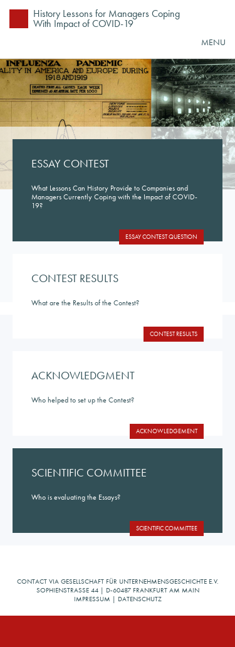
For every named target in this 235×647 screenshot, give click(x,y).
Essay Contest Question (161, 237)
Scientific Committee (166, 528)
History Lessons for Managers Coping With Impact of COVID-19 (106, 18)
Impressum (92, 598)
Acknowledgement (166, 431)
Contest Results (173, 334)
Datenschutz (140, 598)
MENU (213, 42)
